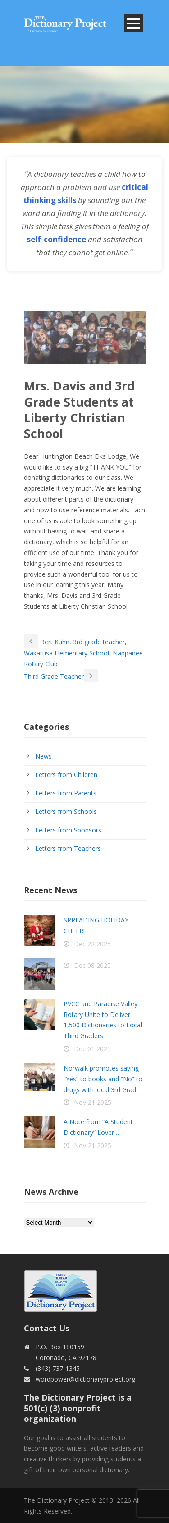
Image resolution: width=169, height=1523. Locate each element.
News (43, 756)
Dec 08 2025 (92, 965)
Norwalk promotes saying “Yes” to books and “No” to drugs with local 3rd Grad (103, 1079)
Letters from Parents (65, 793)
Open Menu (133, 23)
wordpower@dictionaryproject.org (85, 1379)
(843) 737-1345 (58, 1368)
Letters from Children (66, 774)
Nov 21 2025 (92, 1102)
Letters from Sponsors (68, 830)
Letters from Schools (66, 811)
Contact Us (46, 1328)
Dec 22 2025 (92, 944)
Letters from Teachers (68, 848)
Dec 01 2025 (92, 1048)
